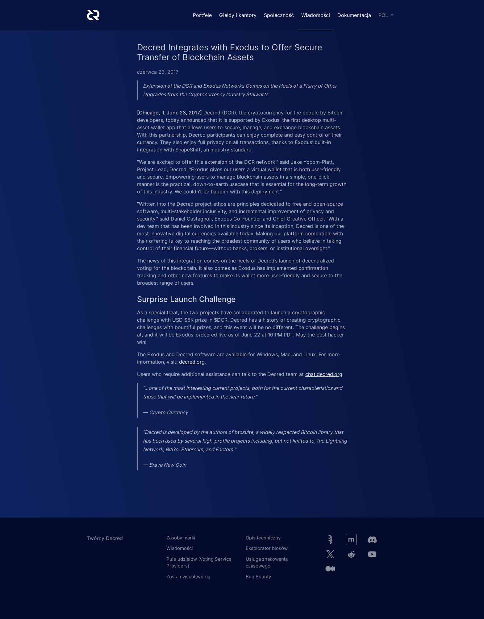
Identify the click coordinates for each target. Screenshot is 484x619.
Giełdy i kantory (238, 15)
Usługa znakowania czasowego (267, 562)
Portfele (202, 15)
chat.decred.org (323, 374)
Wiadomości (315, 15)
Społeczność (279, 15)
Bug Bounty (258, 577)
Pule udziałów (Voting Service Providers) (199, 562)
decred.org (192, 362)
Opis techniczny (263, 538)
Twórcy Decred (105, 538)
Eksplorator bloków (267, 548)
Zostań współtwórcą (188, 577)
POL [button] (384, 15)
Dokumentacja (354, 15)
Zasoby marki (180, 538)
